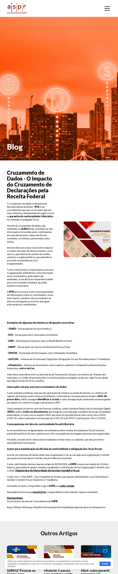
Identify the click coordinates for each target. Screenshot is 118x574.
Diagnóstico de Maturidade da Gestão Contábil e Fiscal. (47, 470)
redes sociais (66, 485)
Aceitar (105, 564)
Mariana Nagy (15, 497)
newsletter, (39, 491)
